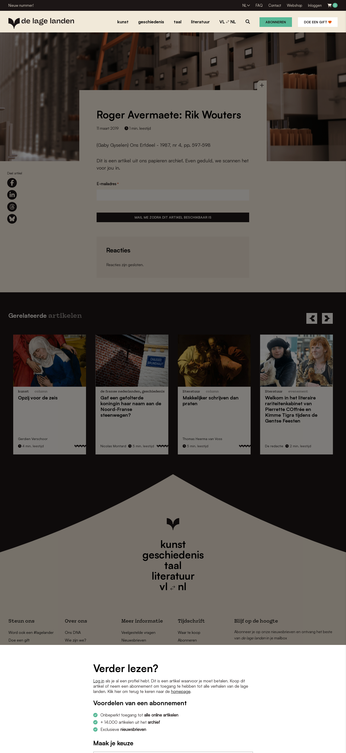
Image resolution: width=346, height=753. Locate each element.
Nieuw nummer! (21, 5)
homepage (180, 691)
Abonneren (276, 22)
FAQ (259, 5)
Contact (274, 5)
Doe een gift (318, 22)
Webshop (294, 5)
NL (244, 5)
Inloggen (315, 5)
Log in (98, 680)
